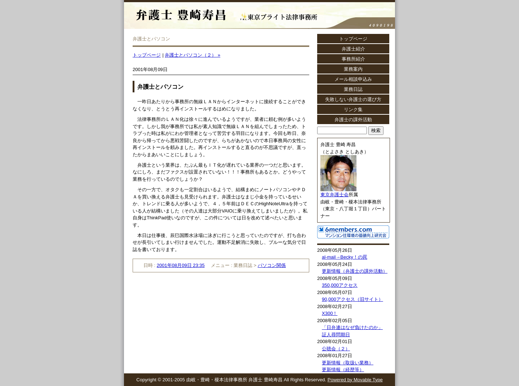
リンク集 (353, 109)
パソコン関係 (272, 265)
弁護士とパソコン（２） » (192, 55)
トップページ (147, 55)
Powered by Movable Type (355, 379)
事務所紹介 (353, 59)
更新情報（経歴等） (343, 369)
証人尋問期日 (336, 334)
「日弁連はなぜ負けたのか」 (352, 327)
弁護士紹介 (353, 49)
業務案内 (353, 69)
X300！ (329, 313)
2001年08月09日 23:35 (181, 265)
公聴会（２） (336, 348)
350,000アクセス (340, 285)
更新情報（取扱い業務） (347, 362)
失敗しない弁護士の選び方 (353, 99)
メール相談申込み (353, 79)
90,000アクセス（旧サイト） (352, 299)
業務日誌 (353, 89)
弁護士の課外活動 (353, 119)
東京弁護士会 (334, 194)
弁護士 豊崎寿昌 (224, 11)
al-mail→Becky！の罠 (344, 257)
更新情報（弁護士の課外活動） (354, 271)
